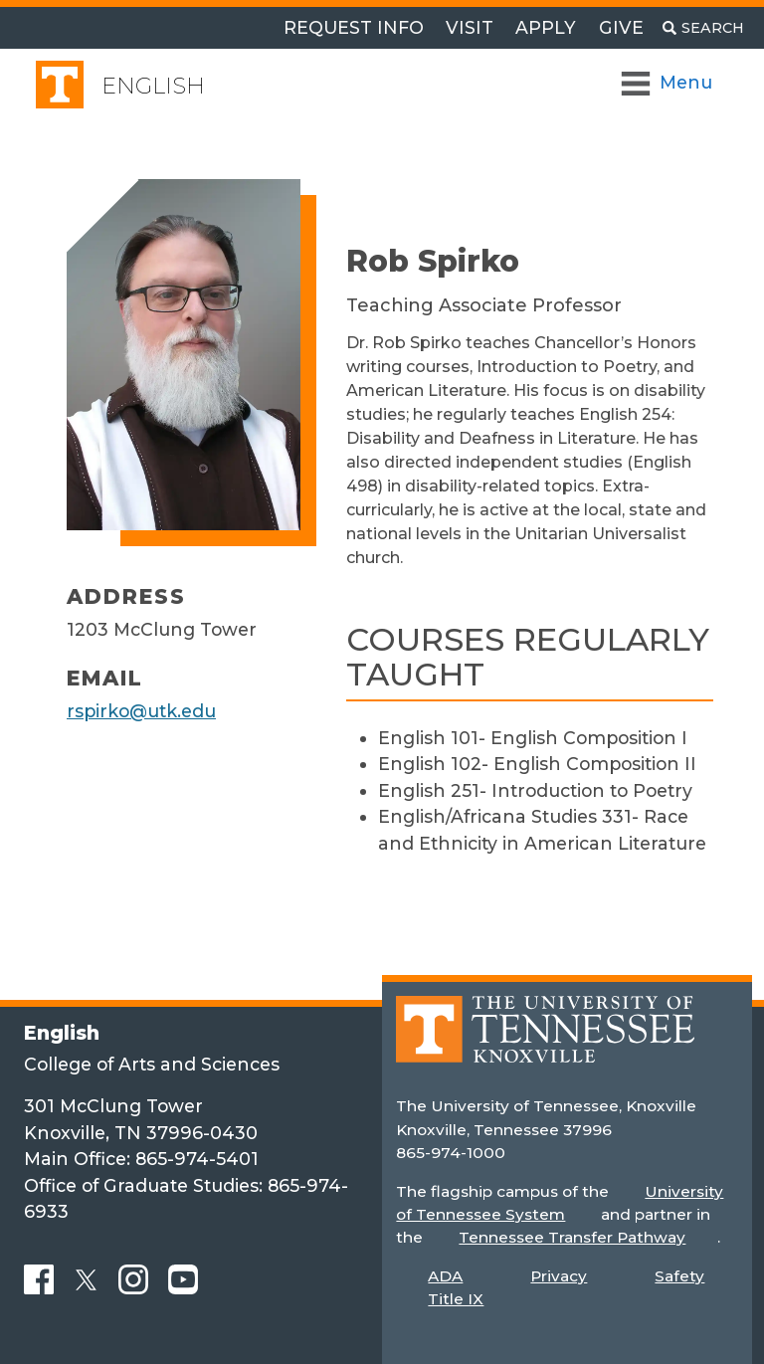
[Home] (545, 1044)
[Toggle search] (703, 28)
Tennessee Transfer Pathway (572, 1237)
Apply (545, 27)
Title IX (455, 1298)
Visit (469, 27)
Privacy (558, 1276)
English (153, 86)
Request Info (354, 27)
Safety (679, 1276)
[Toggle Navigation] (668, 82)
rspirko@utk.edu (141, 710)
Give (621, 27)
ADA (445, 1276)
